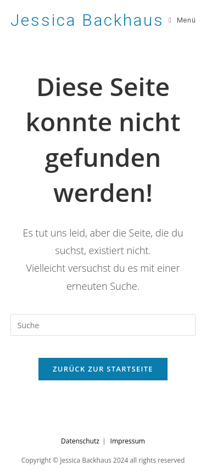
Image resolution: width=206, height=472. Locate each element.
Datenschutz (80, 441)
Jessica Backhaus (87, 20)
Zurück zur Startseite (103, 369)
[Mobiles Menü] (182, 20)
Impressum (127, 441)
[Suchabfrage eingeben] (103, 325)
